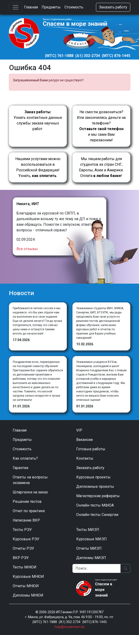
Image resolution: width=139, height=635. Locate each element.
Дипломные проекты (95, 486)
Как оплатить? (25, 458)
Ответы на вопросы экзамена (30, 480)
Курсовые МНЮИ (28, 576)
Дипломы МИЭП (91, 558)
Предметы (51, 7)
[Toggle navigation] (15, 7)
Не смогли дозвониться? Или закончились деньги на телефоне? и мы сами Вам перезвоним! (101, 126)
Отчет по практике (29, 511)
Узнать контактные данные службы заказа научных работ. (38, 120)
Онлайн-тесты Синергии (97, 514)
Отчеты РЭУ (23, 548)
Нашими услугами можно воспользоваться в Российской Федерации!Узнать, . (37, 167)
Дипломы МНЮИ (28, 595)
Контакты (84, 458)
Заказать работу (113, 7)
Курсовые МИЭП (91, 539)
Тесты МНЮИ (24, 567)
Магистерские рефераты (98, 496)
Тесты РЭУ (22, 529)
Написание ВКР (26, 520)
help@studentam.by (70, 627)
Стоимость (73, 7)
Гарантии (20, 468)
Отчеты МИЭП (89, 548)
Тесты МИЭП (87, 529)
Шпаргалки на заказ (30, 492)
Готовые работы (90, 449)
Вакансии (84, 439)
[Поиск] (96, 568)
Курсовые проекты (93, 477)
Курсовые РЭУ (26, 539)
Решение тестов (27, 501)
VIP (79, 430)
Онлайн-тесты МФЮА (95, 505)
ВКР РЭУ (21, 558)
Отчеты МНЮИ (26, 586)
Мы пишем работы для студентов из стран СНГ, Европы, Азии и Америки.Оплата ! (101, 167)
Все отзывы (27, 249)
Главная (31, 7)
